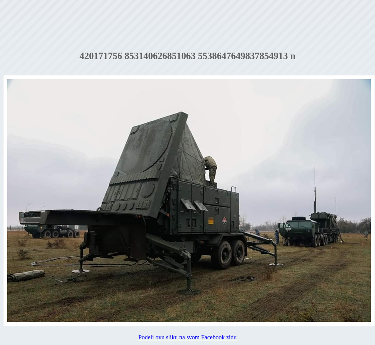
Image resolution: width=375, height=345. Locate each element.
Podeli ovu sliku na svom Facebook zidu (187, 337)
